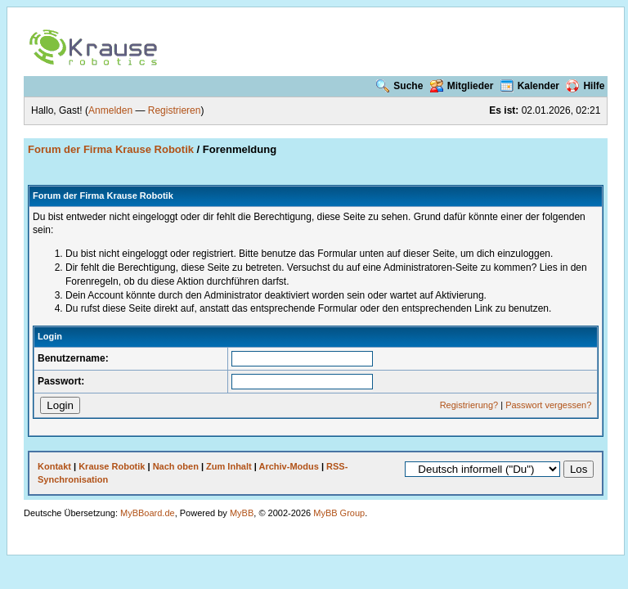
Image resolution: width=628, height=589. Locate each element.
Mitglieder (462, 86)
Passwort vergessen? (548, 405)
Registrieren (174, 110)
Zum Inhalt (229, 466)
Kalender (529, 86)
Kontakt (54, 466)
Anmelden (110, 110)
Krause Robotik (111, 466)
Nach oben (176, 466)
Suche (399, 86)
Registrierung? (469, 405)
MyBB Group (339, 513)
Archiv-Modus (289, 466)
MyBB (241, 513)
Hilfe (585, 86)
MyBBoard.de (147, 513)
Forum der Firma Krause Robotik (111, 149)
